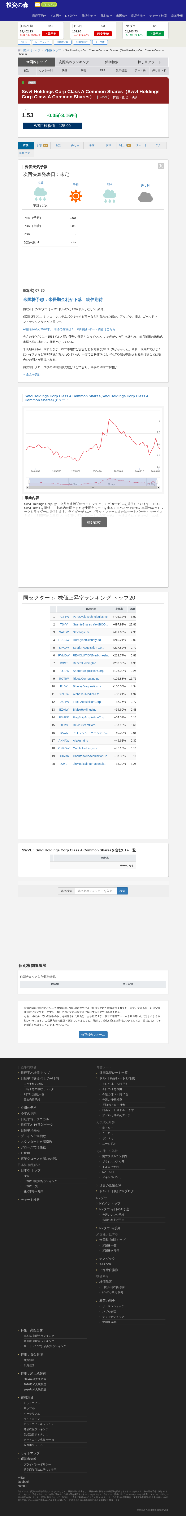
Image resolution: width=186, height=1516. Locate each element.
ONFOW (64, 748)
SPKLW (64, 647)
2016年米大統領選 (35, 1389)
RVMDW (64, 655)
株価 (26, 145)
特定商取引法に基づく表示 (40, 1469)
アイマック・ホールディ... (90, 732)
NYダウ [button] (71, 15)
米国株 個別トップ (112, 1240)
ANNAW (64, 740)
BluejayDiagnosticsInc (87, 686)
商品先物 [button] (138, 15)
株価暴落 (105, 1281)
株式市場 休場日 (34, 1191)
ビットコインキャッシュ (39, 1424)
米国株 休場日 (111, 1250)
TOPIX (25, 1153)
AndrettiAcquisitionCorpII (89, 671)
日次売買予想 (32, 1099)
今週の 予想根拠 (112, 1099)
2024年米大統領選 (35, 1379)
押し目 (24, 42)
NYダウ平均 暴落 (112, 1292)
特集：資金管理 (32, 1354)
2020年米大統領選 (35, 1384)
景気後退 (121, 70)
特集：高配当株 (32, 1330)
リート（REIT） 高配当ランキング (45, 1346)
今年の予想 (28, 1113)
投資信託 (29, 1365)
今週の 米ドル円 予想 (115, 1094)
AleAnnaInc (80, 740)
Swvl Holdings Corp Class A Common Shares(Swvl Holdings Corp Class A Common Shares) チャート (87, 398)
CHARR (64, 756)
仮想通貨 (27, 1397)
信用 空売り (25, 153)
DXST (64, 663)
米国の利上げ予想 (113, 1219)
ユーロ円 (107, 1133)
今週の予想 (28, 1108)
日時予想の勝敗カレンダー (40, 1089)
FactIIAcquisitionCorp (87, 702)
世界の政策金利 (110, 1185)
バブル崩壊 (109, 1311)
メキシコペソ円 (111, 1177)
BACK (64, 732)
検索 (122, 891)
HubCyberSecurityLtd (87, 640)
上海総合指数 (108, 1270)
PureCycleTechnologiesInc (90, 616)
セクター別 (46, 70)
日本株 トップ (30, 1170)
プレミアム (49, 4)
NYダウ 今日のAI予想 (114, 1209)
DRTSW (64, 694)
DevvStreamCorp (84, 725)
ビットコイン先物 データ (39, 1439)
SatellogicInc (81, 632)
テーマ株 (100, 42)
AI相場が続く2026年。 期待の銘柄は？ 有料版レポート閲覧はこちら (69, 329)
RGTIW (64, 678)
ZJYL (63, 763)
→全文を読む (32, 374)
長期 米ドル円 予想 (114, 1104)
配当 (27, 70)
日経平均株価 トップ (35, 1072)
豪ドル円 (107, 1127)
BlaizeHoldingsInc (84, 709)
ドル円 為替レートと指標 (117, 1078)
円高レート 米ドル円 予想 (118, 1110)
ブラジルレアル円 (113, 1161)
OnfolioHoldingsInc (85, 748)
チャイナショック (113, 1316)
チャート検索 (158, 15)
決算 (64, 70)
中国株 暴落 (109, 1322)
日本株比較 (62, 42)
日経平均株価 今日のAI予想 (40, 1078)
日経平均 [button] (39, 15)
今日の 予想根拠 (112, 1089)
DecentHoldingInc (84, 663)
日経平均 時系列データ (37, 1124)
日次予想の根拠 (33, 1083)
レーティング (42, 42)
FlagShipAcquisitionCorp (89, 717)
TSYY (64, 624)
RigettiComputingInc (86, 678)
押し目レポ (159, 70)
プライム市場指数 (33, 1136)
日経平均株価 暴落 (113, 1287)
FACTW (64, 702)
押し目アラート (149, 62)
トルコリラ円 (110, 1166)
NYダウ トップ (109, 1203)
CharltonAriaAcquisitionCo (90, 756)
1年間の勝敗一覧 (34, 1094)
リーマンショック (113, 1306)
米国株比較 (82, 42)
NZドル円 (108, 1172)
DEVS (64, 725)
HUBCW (63, 640)
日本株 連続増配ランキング (40, 1181)
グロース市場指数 (33, 1147)
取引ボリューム (33, 1445)
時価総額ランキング (36, 1429)
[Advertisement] (124, 245)
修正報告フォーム (93, 1034)
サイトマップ (30, 1453)
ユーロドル (109, 1143)
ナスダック (107, 1258)
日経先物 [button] (88, 15)
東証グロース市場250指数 (39, 1158)
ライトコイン (32, 1418)
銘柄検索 (111, 62)
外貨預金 (29, 1360)
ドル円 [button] (55, 15)
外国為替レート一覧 (113, 1072)
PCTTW (64, 616)
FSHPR (64, 717)
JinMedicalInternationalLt (89, 763)
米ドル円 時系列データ (116, 1115)
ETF (102, 70)
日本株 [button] (106, 15)
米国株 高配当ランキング (39, 1341)
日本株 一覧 (31, 1186)
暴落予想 (177, 15)
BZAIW (64, 709)
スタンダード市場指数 (36, 1141)
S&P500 (105, 1264)
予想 (42, 145)
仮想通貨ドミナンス (36, 1434)
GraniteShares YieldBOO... (90, 624)
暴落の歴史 (107, 1300)
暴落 (83, 70)
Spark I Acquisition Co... (88, 647)
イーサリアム (32, 1413)
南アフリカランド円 (114, 1156)
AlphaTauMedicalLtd (86, 694)
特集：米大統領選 (33, 1373)
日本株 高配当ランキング (39, 1335)
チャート (141, 145)
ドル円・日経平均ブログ (116, 1191)
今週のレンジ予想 (113, 1214)
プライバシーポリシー (37, 1464)
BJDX (64, 686)
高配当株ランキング (74, 62)
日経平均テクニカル (35, 1119)
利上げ (125, 145)
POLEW (64, 671)
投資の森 (17, 5)
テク (158, 145)
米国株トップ (36, 62)
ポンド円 (107, 1138)
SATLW (64, 632)
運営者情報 (28, 1459)
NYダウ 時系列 (109, 1228)
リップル (29, 1408)
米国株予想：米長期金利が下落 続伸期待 (63, 299)
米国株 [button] (121, 15)
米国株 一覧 (109, 1245)
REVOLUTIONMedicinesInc (91, 655)
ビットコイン (32, 1403)
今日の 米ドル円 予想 (115, 1083)
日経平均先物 (30, 1130)
